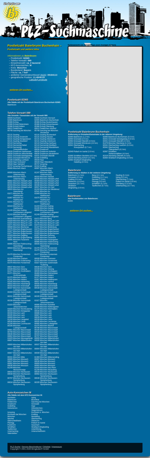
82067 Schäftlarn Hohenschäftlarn (112, 152)
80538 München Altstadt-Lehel (46, 183)
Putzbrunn (12, 425)
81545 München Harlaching (19, 282)
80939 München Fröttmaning (19, 261)
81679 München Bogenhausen (46, 229)
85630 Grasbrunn (41, 149)
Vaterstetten (12, 433)
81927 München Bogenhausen (20, 231)
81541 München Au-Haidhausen (16, 203)
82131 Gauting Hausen (43, 137)
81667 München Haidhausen (45, 279)
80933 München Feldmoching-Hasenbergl (20, 249)
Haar (33, 406)
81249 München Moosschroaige (17, 369)
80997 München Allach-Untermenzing (43, 169)
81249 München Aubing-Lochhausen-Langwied (46, 215)
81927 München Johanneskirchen (44, 301)
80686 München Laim (43, 313)
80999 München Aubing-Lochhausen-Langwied (46, 211)
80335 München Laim (16, 315)
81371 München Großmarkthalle (17, 274)
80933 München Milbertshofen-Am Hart (20, 350)
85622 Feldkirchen (15, 128)
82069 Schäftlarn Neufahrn (79, 156)
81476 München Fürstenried (19, 263)
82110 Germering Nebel (17, 145)
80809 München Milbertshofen (46, 338)
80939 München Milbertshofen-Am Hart (46, 354)
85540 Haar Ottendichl (43, 162)
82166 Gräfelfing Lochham (18, 160)
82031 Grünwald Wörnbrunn (19, 158)
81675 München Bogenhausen (20, 229)
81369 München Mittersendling (46, 357)
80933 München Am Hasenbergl (16, 190)
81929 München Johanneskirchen (17, 306)
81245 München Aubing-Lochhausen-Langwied (20, 211)
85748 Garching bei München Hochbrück (46, 131)
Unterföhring (36, 429)
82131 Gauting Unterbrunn (45, 141)
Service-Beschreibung (31, 447)
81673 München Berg (43, 219)
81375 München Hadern (17, 277)
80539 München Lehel (43, 319)
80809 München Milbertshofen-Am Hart (20, 346)
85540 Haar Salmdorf (16, 164)
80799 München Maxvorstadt (19, 332)
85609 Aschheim (14, 118)
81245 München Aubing (43, 208)
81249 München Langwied (18, 319)
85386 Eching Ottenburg (44, 126)
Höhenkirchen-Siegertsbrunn (37, 409)
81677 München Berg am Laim (46, 221)
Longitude (42, 80)
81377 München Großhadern (19, 271)
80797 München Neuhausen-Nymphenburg (19, 379)
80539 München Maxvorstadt (46, 332)
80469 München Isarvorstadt (45, 286)
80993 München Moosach (44, 365)
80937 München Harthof (44, 282)
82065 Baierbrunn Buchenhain (46, 120)
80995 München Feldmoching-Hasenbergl (20, 245)
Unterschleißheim (38, 431)
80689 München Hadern (44, 275)
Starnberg (120, 184)
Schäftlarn (12, 427)
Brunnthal (35, 400)
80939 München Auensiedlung (20, 219)
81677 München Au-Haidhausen (42, 203)
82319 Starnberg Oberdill (113, 156)
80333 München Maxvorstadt (46, 334)
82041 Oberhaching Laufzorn (114, 145)
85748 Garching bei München (19, 130)
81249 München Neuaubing (45, 370)
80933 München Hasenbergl (19, 284)
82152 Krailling (40, 166)
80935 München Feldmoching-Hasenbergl (46, 245)
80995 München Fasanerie (45, 237)
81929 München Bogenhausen (46, 233)
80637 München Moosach (18, 361)
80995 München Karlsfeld (44, 305)
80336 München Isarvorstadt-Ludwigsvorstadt (19, 301)
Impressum (57, 447)
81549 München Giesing (17, 269)
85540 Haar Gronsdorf (16, 162)
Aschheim (11, 398)
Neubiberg (35, 416)
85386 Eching (13, 122)
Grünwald (35, 404)
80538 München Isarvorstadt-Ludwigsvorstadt (46, 289)
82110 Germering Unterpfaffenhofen (18, 148)
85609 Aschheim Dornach (44, 118)
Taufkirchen (12, 429)
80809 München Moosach (44, 363)
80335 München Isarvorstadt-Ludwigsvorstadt (46, 297)
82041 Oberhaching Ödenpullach (111, 148)
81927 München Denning (44, 235)
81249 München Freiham (17, 258)
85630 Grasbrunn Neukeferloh (46, 154)
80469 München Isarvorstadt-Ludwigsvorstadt (19, 293)
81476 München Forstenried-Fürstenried (19, 255)
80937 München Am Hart (44, 187)
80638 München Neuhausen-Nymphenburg (19, 375)
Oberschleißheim (14, 421)
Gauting (119, 175)
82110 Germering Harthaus (45, 143)
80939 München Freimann (45, 258)
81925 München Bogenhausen (46, 231)
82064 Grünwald (74, 139)
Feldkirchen (12, 402)
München (11, 416)
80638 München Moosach (44, 361)
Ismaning (11, 412)
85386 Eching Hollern (16, 126)
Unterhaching (13, 431)
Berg (94, 175)
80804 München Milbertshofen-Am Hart (46, 350)
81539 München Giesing (44, 269)
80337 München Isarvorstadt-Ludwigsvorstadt (19, 289)
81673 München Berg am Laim (46, 225)
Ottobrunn (35, 421)
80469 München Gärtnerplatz (46, 273)
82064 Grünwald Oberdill (78, 141)
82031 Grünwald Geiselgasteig (20, 156)
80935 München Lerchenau (45, 321)
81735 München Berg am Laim (46, 223)
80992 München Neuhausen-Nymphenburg (46, 375)
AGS (43, 75)
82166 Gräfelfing (41, 158)
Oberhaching (36, 419)
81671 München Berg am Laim (20, 225)
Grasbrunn (12, 404)
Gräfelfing (11, 406)
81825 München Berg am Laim (20, 223)
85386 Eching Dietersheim (18, 124)
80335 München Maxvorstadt (46, 330)
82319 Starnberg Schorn (78, 158)
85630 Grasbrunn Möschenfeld (20, 154)
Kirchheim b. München (40, 412)
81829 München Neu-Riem (45, 368)
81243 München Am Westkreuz (47, 189)
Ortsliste (46, 447)
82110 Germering (14, 143)
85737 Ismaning (40, 164)
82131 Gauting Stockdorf (17, 141)
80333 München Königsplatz (19, 311)
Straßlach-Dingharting (40, 427)
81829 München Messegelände (20, 338)
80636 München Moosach (18, 365)
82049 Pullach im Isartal (77, 151)
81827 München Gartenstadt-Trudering (46, 264)
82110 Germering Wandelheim (46, 147)
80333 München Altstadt (44, 177)
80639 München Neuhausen (45, 372)
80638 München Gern (43, 267)
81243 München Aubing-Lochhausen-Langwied (20, 215)
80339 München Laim (16, 313)
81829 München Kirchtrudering (20, 309)
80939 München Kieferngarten (46, 307)
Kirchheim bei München (17, 414)
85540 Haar (39, 160)
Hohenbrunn (12, 408)
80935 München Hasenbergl (45, 284)
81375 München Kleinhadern (45, 309)
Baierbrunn (12, 105)
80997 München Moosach (44, 359)
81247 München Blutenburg (45, 227)
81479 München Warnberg (113, 143)
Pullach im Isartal (38, 423)
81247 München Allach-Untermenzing (43, 173)
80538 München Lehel (16, 321)
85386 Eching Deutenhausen (46, 122)
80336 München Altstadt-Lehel (46, 185)
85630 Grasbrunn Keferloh (45, 151)
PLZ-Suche (15, 447)
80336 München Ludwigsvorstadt (17, 327)
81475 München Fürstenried (45, 261)
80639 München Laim (43, 317)
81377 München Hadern (44, 277)
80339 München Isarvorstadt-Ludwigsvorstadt (46, 293)
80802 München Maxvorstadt (19, 336)
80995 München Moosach (18, 359)
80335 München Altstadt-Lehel (46, 179)
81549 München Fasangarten (46, 240)
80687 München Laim (43, 315)
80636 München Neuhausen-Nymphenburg (46, 379)
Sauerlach (35, 425)
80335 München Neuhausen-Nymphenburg (46, 383)
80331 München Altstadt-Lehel (20, 183)
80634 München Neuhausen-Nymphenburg (19, 383)
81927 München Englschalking (20, 237)
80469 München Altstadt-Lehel (46, 181)
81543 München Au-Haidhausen (16, 207)
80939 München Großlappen (45, 271)
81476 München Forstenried (45, 248)
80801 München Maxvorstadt (19, 330)
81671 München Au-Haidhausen (16, 194)
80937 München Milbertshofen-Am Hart (46, 346)
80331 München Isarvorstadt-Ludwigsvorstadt (19, 297)
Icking (118, 177)
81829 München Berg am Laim (20, 221)
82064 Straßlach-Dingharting (114, 158)
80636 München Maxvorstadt (19, 334)
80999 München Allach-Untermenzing (17, 173)
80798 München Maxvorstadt (46, 328)
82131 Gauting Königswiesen (19, 139)
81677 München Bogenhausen (20, 233)
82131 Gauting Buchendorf (45, 135)
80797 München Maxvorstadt (46, 336)
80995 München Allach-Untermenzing (17, 178)
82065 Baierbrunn (15, 120)
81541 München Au (42, 191)
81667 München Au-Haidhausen (16, 199)
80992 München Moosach (18, 363)
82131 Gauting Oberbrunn (44, 139)
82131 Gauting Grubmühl (18, 137)
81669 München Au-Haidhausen (42, 194)
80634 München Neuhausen (19, 372)
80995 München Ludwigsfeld (45, 324)
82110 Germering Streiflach (45, 145)
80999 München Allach (17, 168)
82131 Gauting (13, 135)
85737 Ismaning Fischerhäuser (20, 166)
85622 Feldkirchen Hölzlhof (45, 128)
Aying (33, 398)
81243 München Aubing (43, 206)
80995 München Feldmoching (46, 242)
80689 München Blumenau (18, 227)
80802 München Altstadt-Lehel (20, 181)
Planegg (11, 423)
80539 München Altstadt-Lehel (20, 187)
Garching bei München (40, 402)
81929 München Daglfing (17, 235)
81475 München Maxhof (44, 326)
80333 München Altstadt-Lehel (20, 185)
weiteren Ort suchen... (21, 90)
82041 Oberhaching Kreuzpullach (76, 146)
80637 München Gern (16, 267)
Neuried (11, 419)
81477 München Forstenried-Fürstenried (46, 255)
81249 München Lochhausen (19, 324)
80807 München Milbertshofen (20, 340)
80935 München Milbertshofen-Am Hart (46, 341)
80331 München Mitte (16, 357)
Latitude (33, 80)
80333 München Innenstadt (18, 286)
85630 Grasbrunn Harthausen (19, 151)
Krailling (34, 414)
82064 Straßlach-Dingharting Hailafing (79, 161)
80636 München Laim (43, 311)
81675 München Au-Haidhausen (42, 199)
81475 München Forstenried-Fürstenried (46, 251)
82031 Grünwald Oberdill (44, 156)
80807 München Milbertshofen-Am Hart (20, 354)
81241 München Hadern (17, 279)
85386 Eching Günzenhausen (46, 124)
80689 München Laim (16, 317)
